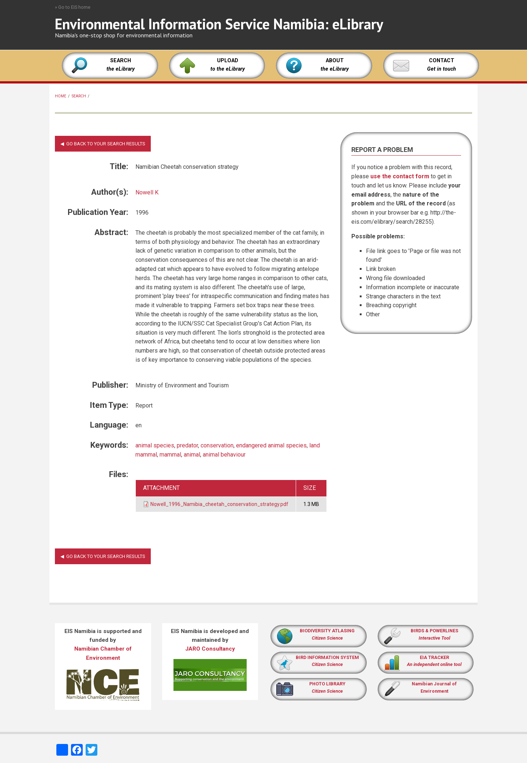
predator (187, 445)
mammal (170, 454)
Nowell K (146, 192)
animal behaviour (224, 454)
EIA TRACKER (434, 657)
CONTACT (441, 60)
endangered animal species (271, 445)
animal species (154, 445)
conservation (217, 445)
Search (79, 96)
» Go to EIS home (72, 7)
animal (192, 454)
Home (60, 96)
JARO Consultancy (210, 648)
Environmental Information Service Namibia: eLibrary (219, 23)
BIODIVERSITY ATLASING (327, 630)
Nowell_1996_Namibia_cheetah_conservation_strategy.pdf (219, 504)
